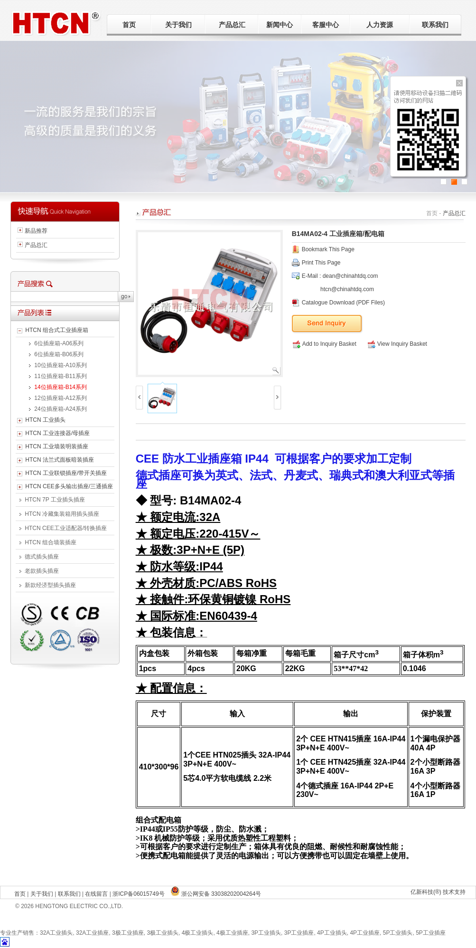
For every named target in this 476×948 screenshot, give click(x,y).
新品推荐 (36, 231)
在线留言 (96, 894)
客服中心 (325, 24)
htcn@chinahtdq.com (347, 289)
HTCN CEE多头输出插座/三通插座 (69, 486)
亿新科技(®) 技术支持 (438, 892)
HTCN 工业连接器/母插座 (57, 433)
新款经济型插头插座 (50, 585)
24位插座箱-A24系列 (60, 409)
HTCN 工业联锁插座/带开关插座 (66, 473)
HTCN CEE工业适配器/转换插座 (66, 528)
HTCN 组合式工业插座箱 (56, 330)
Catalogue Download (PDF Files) (343, 302)
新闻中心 (279, 24)
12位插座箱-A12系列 (60, 398)
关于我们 (178, 24)
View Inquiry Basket (397, 344)
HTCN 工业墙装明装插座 (56, 446)
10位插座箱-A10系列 (60, 365)
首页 (129, 24)
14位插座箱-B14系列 (60, 387)
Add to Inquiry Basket (324, 344)
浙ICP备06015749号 (138, 894)
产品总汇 (232, 24)
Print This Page (321, 262)
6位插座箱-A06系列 (59, 343)
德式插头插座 (42, 556)
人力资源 (379, 24)
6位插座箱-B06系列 (59, 354)
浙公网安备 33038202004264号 (215, 894)
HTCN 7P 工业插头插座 (54, 499)
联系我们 (435, 24)
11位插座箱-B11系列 (60, 376)
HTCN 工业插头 (45, 420)
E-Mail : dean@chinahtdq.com (340, 276)
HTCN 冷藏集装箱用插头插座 (62, 514)
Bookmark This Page (328, 249)
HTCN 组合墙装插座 (50, 542)
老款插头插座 (42, 571)
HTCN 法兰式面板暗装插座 (59, 459)
